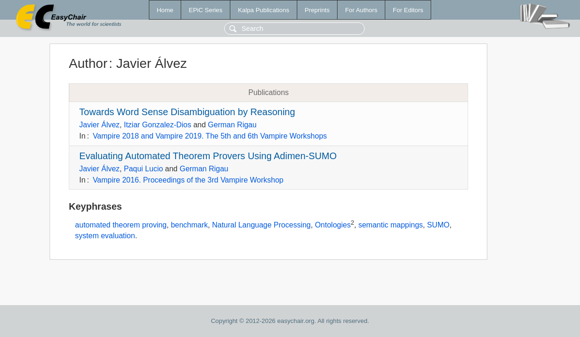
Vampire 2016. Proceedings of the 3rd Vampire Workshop (188, 180)
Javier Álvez (99, 125)
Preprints (317, 10)
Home (165, 10)
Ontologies (333, 225)
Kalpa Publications (263, 10)
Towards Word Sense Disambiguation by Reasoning (187, 112)
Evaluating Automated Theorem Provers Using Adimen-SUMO (208, 156)
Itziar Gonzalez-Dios (157, 125)
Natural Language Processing (261, 225)
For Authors (361, 10)
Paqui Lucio (143, 169)
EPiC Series (205, 10)
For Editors (408, 10)
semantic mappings (390, 225)
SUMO (438, 225)
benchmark (189, 225)
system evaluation (105, 236)
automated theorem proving (121, 225)
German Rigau (232, 125)
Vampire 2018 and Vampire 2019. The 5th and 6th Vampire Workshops (210, 136)
